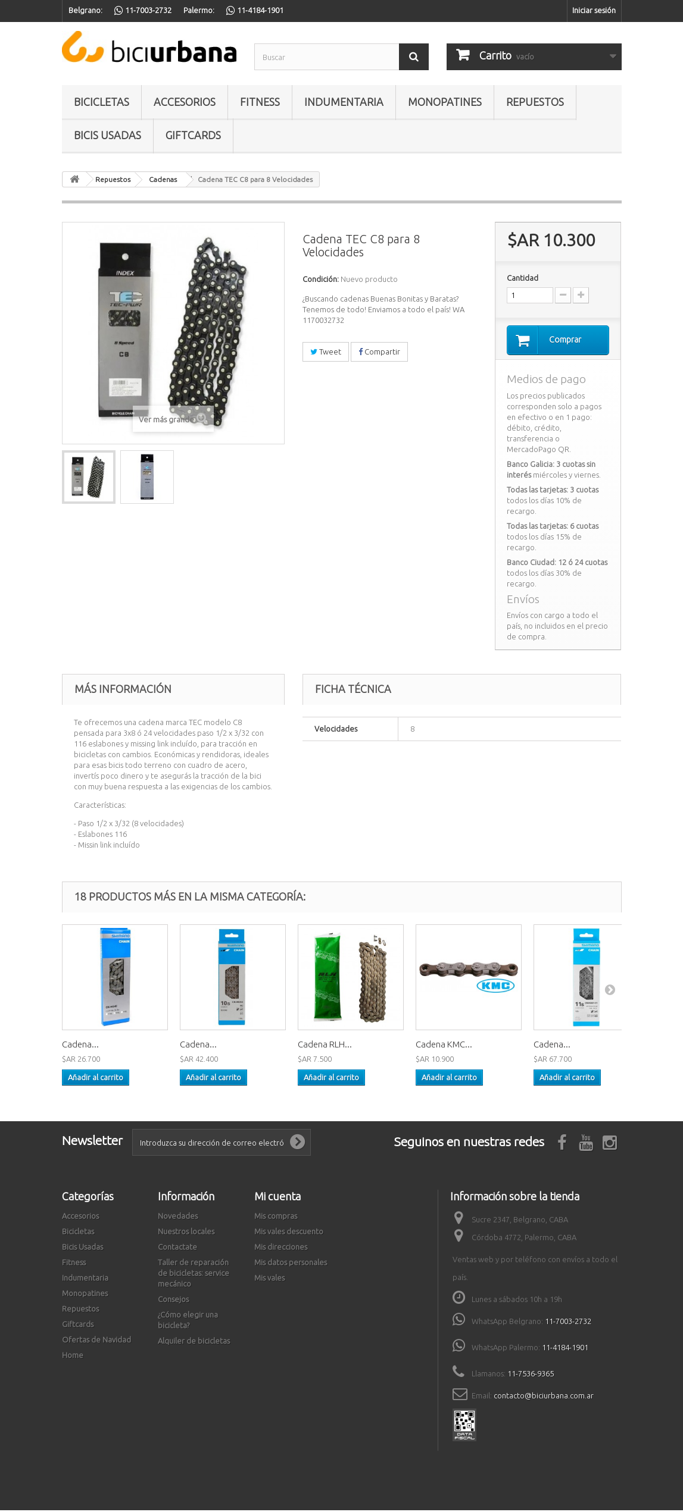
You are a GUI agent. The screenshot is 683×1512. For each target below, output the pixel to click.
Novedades (178, 1217)
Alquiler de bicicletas (194, 1342)
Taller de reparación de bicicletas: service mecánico (193, 1275)
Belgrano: (85, 10)
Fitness (260, 102)
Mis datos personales (290, 1264)
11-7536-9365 (530, 1375)
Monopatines (445, 102)
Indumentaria (343, 102)
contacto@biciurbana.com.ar (544, 1397)
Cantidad (522, 278)
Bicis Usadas (107, 135)
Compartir (379, 351)
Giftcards (193, 135)
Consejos (173, 1301)
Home (72, 1357)
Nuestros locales (186, 1233)
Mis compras (275, 1217)
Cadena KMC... (444, 1046)
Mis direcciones (280, 1248)
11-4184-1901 (565, 1349)
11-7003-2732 (568, 1323)
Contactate (177, 1248)
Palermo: (198, 10)
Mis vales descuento (288, 1233)
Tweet (325, 351)
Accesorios (185, 102)
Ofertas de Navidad (96, 1341)
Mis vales (269, 1279)
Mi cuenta (277, 1198)
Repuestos (535, 102)
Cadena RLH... (325, 1046)
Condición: (320, 279)
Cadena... (80, 1046)
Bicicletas (101, 102)
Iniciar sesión (594, 10)
